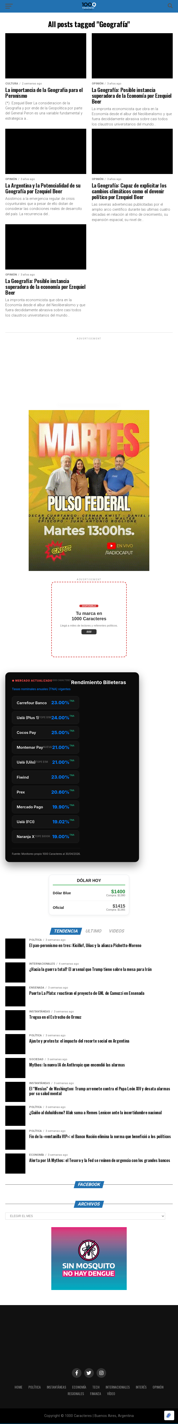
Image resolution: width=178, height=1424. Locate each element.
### (89, 632)
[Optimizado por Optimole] (169, 1415)
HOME (14, 1387)
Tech (96, 1387)
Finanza (96, 1394)
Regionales (75, 1394)
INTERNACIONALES (118, 1387)
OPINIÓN (161, 1387)
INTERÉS (143, 1387)
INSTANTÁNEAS (54, 1387)
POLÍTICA (31, 1387)
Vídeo (112, 1394)
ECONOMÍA (78, 1387)
